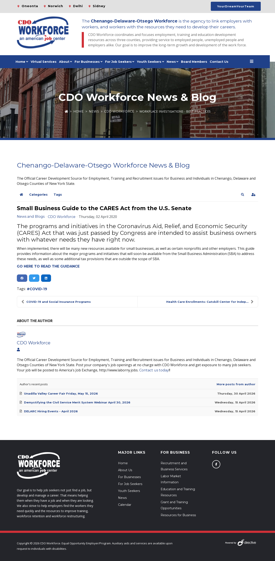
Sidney (99, 6)
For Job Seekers (130, 484)
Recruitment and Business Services (174, 466)
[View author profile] (18, 349)
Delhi (78, 6)
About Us (125, 470)
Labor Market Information (171, 479)
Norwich (55, 6)
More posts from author (236, 384)
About (67, 62)
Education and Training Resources (178, 492)
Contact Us (221, 62)
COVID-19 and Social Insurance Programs (56, 302)
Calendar (124, 505)
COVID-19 (38, 289)
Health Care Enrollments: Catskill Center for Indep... (210, 302)
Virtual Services (46, 62)
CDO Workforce (119, 111)
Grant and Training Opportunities (174, 505)
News (173, 62)
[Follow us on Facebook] (216, 464)
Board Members (197, 62)
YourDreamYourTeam (235, 6)
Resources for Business (178, 515)
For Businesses (89, 62)
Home (23, 62)
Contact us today (154, 370)
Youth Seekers (129, 491)
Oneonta (30, 6)
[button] (242, 194)
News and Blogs (31, 216)
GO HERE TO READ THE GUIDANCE (48, 266)
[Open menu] (254, 61)
